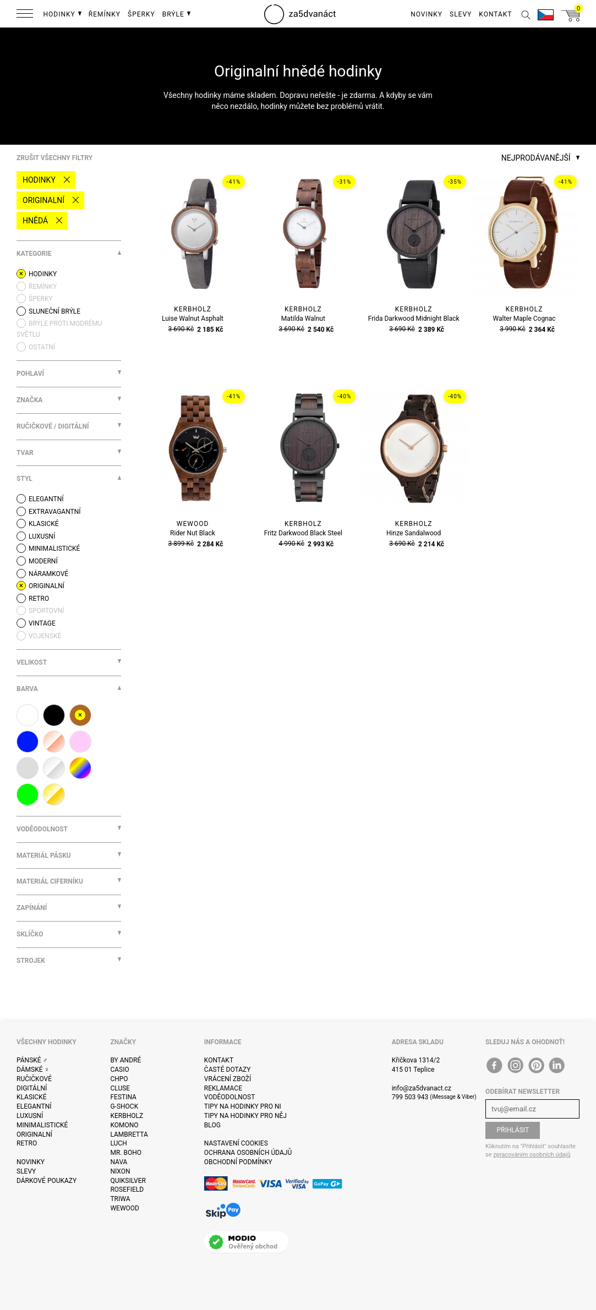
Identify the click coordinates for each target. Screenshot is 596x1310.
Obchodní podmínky (238, 1162)
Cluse (120, 1088)
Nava (118, 1162)
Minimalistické (42, 1125)
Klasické (31, 1097)
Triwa (120, 1199)
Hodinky (39, 180)
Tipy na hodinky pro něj (245, 1116)
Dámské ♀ (33, 1069)
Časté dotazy (227, 1069)
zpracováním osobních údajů (531, 1154)
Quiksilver (128, 1181)
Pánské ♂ (32, 1060)
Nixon (120, 1171)
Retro (27, 1143)
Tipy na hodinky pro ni (242, 1106)
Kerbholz (126, 1116)
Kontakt (218, 1060)
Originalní (43, 200)
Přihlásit (513, 1130)
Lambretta (128, 1134)
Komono (124, 1125)
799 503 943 (410, 1097)
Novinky (31, 1162)
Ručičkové (34, 1079)
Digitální (32, 1088)
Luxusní (30, 1116)
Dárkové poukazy (46, 1181)
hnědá (35, 220)
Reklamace (223, 1088)
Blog (212, 1125)
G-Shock (124, 1106)
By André (125, 1060)
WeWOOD (124, 1208)
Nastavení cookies (236, 1143)
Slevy (26, 1171)
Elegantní (34, 1106)
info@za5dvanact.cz (421, 1088)
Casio (119, 1069)
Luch (118, 1143)
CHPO (119, 1079)
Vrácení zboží (227, 1079)
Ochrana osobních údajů (248, 1152)
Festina (123, 1097)
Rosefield (127, 1189)
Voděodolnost (229, 1097)
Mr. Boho (125, 1152)
